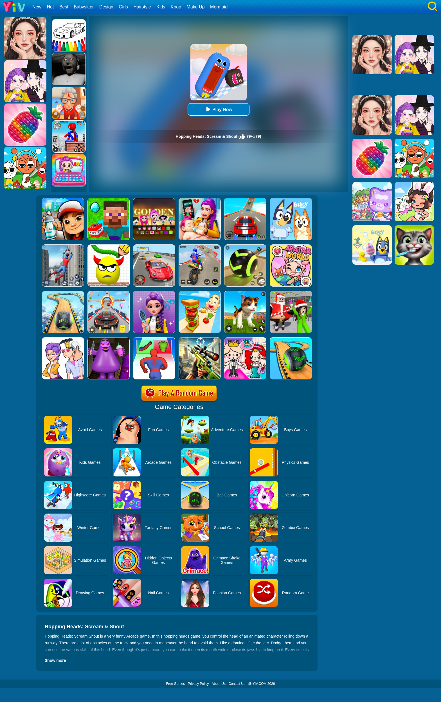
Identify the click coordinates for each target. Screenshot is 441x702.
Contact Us (237, 684)
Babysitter (84, 6)
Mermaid (219, 6)
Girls (123, 6)
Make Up (196, 6)
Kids (160, 6)
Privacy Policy (198, 684)
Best (63, 6)
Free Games (175, 684)
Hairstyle (142, 6)
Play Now (218, 109)
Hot (50, 6)
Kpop (176, 6)
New (36, 6)
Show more (55, 660)
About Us (219, 684)
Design (106, 6)
